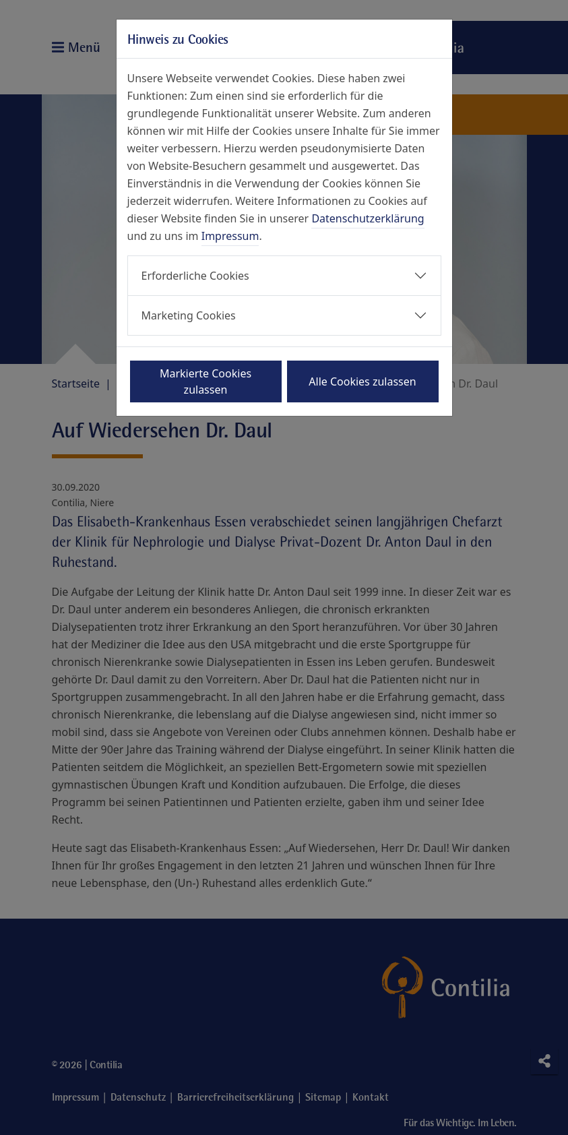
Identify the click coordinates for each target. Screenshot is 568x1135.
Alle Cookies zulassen (362, 381)
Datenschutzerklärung (367, 218)
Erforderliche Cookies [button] (195, 275)
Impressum (230, 235)
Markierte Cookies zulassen (205, 381)
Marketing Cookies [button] (188, 315)
